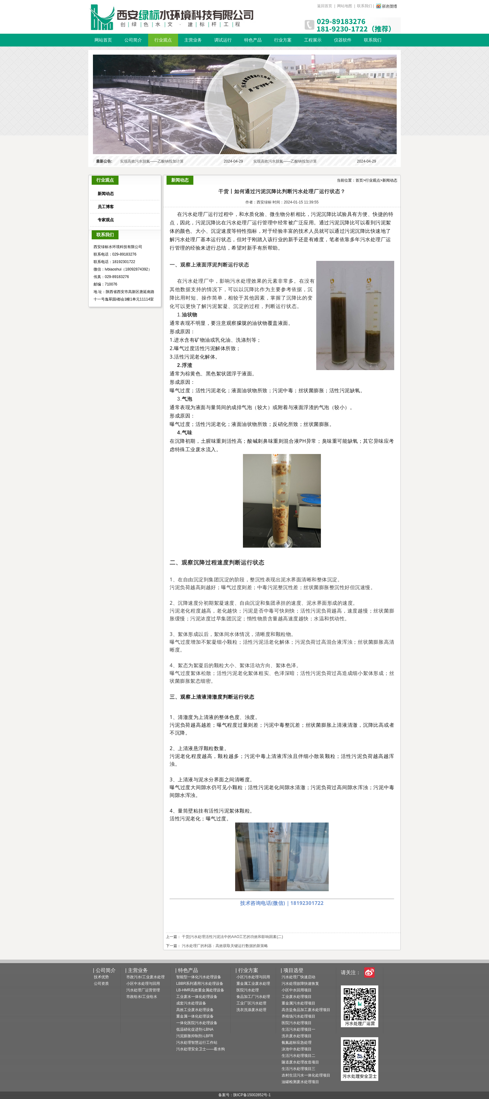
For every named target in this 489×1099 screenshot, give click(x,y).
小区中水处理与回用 (143, 983)
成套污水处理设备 (191, 1003)
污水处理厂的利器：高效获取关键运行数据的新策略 (225, 946)
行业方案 (283, 40)
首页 (359, 180)
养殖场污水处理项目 (298, 1016)
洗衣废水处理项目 (297, 1036)
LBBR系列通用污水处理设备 (199, 983)
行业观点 (163, 40)
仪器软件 (342, 40)
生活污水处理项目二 (298, 1055)
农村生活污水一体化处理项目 (306, 1075)
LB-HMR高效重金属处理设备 (200, 990)
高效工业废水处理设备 (195, 1010)
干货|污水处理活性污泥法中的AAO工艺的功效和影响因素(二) (232, 937)
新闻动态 (389, 180)
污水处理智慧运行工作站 (196, 1042)
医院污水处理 (247, 990)
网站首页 (103, 40)
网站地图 (345, 6)
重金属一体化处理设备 (195, 1016)
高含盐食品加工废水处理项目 (306, 1010)
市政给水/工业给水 (141, 996)
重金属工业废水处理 (253, 983)
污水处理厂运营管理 (143, 990)
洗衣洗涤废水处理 (251, 1010)
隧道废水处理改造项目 (300, 1062)
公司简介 (133, 40)
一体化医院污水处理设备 (196, 1023)
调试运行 (223, 40)
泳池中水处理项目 (297, 1049)
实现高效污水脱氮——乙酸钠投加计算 (152, 161)
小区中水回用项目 (297, 990)
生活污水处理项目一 (298, 1029)
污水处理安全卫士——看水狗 (200, 1049)
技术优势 (101, 977)
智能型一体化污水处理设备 (198, 977)
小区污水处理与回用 (253, 977)
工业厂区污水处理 (251, 1003)
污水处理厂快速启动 (298, 977)
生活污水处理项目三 (298, 1069)
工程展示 (313, 40)
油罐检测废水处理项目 (300, 1082)
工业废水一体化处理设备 (196, 996)
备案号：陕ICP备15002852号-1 (244, 1095)
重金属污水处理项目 (298, 1003)
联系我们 (364, 6)
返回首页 (325, 6)
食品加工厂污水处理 (253, 996)
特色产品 (253, 40)
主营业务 (193, 40)
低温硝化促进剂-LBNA (194, 1029)
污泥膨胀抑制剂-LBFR (194, 1036)
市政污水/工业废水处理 (145, 977)
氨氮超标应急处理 (297, 1042)
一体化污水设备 (172, 17)
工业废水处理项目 (297, 996)
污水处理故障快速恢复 (300, 983)
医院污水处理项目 (297, 1023)
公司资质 (101, 983)
